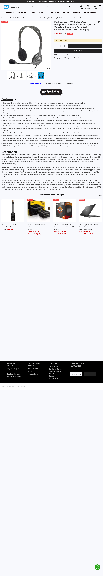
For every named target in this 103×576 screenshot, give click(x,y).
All (61, 58)
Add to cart (84, 46)
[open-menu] (100, 6)
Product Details (35, 83)
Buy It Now (78, 50)
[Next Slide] (49, 45)
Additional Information (54, 83)
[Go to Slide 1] (12, 75)
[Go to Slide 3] (31, 75)
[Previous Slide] (3, 45)
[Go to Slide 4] (41, 75)
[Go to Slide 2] (21, 75)
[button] (26, 45)
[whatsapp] (97, 567)
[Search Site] (48, 7)
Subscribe (89, 374)
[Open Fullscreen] (48, 67)
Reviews (70, 83)
